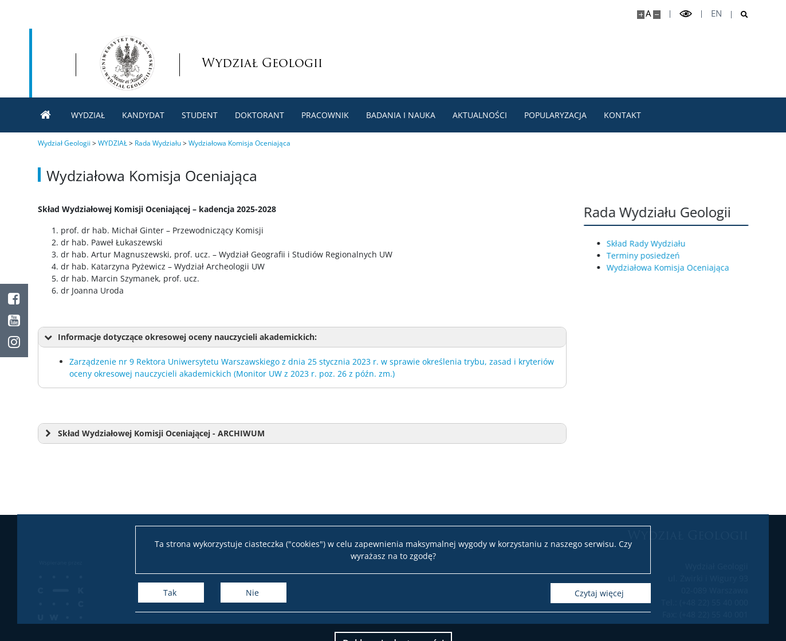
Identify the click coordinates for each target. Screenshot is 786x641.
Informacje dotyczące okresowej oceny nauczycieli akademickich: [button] (179, 337)
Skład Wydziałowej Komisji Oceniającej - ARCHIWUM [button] (153, 433)
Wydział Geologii (378, 62)
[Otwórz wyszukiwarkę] (740, 14)
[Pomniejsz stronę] (657, 14)
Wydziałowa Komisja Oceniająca (675, 267)
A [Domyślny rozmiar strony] (648, 13)
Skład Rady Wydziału (653, 243)
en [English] (716, 13)
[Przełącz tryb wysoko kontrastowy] (686, 14)
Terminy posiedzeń (650, 255)
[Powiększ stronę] (640, 14)
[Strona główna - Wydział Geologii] (267, 63)
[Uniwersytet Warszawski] (122, 63)
